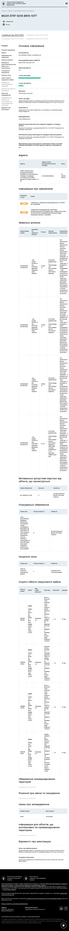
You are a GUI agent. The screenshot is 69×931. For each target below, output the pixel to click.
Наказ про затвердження (6, 94)
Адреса (3, 52)
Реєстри (10, 10)
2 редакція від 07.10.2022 (37, 35)
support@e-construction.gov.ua (35, 909)
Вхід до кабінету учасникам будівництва (14, 903)
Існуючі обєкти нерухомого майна (7, 79)
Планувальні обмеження (5, 71)
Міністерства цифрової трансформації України (30, 885)
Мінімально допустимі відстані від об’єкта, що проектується (8, 65)
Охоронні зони (6, 75)
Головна (3, 10)
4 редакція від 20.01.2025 (37, 39)
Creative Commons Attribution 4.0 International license (43, 898)
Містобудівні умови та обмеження (24, 10)
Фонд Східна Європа (9, 889)
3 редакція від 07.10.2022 (12, 39)
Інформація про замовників (6, 56)
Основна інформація (8, 50)
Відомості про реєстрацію (6, 108)
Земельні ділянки (7, 60)
